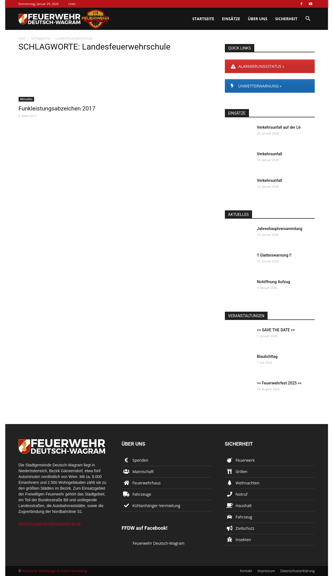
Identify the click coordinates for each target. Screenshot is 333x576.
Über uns (257, 18)
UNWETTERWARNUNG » (256, 86)
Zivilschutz (245, 528)
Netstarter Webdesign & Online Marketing (54, 571)
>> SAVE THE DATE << (276, 330)
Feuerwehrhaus (147, 482)
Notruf (242, 494)
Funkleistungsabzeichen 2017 (57, 108)
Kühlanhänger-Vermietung (156, 505)
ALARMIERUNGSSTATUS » (257, 66)
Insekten (243, 539)
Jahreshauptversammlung (280, 228)
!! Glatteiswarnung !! (274, 255)
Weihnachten (248, 482)
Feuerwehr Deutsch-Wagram (159, 543)
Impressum (266, 571)
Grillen (242, 471)
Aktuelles (26, 99)
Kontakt (246, 571)
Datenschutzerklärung (297, 571)
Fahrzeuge (142, 494)
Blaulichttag (267, 356)
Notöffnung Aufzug (273, 282)
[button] (308, 19)
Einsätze (231, 18)
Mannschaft (143, 471)
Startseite (203, 18)
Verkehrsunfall (269, 154)
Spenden (141, 460)
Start (22, 38)
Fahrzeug (244, 517)
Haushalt (244, 505)
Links (72, 4)
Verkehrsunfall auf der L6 (279, 127)
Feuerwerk (245, 460)
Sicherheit (286, 18)
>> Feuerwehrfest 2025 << (279, 383)
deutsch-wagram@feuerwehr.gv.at (50, 523)
